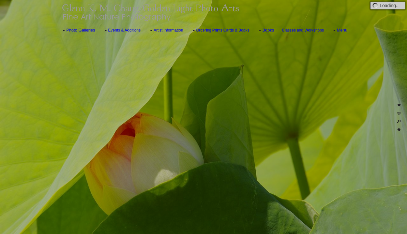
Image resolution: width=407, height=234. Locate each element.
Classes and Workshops (303, 30)
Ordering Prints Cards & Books (220, 30)
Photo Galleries (78, 30)
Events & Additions (122, 30)
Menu (340, 30)
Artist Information (165, 30)
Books (265, 30)
